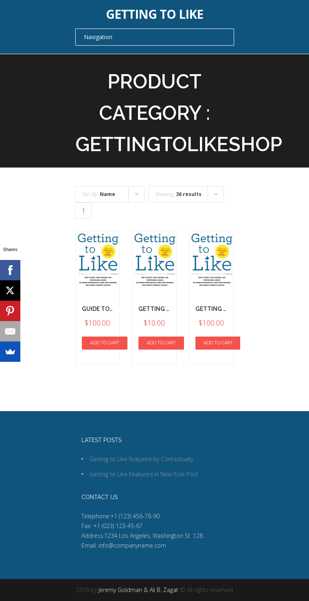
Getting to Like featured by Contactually (141, 459)
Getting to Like (154, 14)
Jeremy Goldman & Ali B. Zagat (138, 590)
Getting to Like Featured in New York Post (144, 474)
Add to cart (104, 343)
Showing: (178, 194)
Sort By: (98, 194)
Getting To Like (220, 309)
